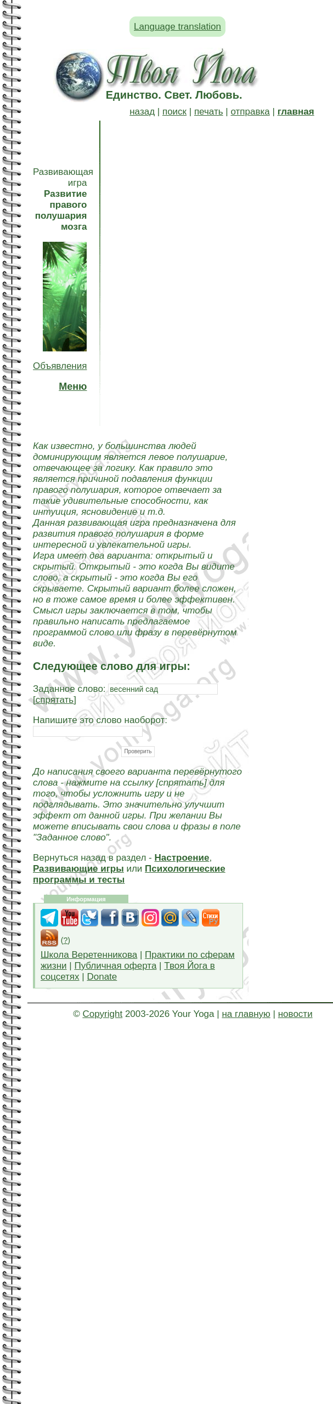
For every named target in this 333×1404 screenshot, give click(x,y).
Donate (102, 976)
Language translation (177, 26)
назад (142, 111)
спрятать (55, 700)
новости (295, 1014)
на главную (246, 1014)
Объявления (60, 366)
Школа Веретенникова (89, 955)
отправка (249, 111)
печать (208, 111)
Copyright (102, 1014)
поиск (174, 111)
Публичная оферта (115, 965)
